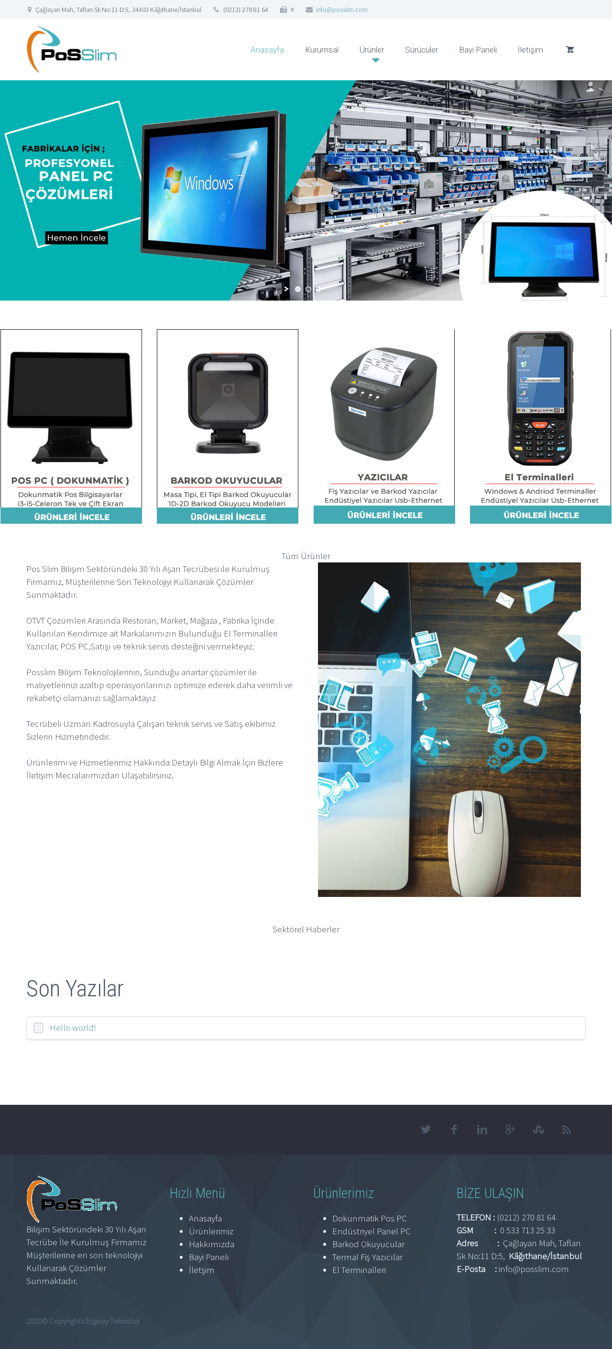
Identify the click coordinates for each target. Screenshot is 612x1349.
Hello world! (73, 1027)
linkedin (482, 1130)
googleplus (510, 1130)
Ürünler (372, 49)
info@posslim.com (342, 9)
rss (566, 1130)
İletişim (530, 49)
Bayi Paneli (478, 49)
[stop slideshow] (318, 289)
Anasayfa (267, 49)
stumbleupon (538, 1130)
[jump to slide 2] (308, 289)
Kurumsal (322, 49)
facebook (454, 1130)
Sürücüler (421, 49)
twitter (425, 1130)
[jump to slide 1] (298, 289)
